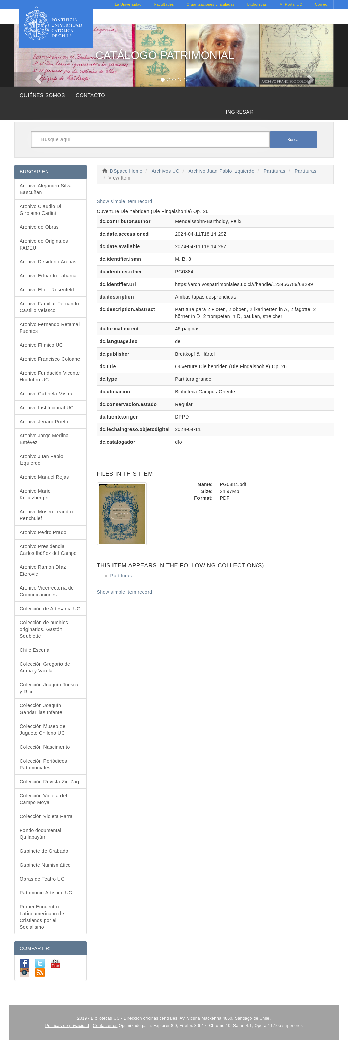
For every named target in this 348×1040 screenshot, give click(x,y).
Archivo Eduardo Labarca (48, 275)
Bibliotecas (257, 4)
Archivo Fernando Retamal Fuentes (50, 328)
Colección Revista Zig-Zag (49, 781)
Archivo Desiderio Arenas (48, 262)
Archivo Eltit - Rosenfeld (47, 289)
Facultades (164, 4)
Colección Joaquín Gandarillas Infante (41, 709)
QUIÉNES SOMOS (42, 95)
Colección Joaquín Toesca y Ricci (49, 688)
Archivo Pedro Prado (43, 532)
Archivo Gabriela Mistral (47, 393)
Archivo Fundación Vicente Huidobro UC (50, 376)
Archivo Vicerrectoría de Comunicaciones (47, 591)
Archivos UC (165, 171)
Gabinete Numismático (45, 865)
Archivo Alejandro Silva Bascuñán (46, 189)
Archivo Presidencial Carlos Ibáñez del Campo (48, 550)
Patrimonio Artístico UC (46, 893)
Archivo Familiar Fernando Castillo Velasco (49, 307)
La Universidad (128, 4)
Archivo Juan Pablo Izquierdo (222, 171)
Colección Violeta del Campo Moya (43, 799)
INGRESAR (240, 112)
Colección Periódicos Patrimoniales (43, 764)
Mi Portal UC (290, 4)
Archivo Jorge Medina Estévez (44, 439)
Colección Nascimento (45, 747)
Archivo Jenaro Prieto (44, 421)
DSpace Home (126, 171)
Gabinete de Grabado (44, 851)
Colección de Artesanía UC (50, 608)
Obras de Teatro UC (42, 879)
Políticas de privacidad (67, 1025)
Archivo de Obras (39, 227)
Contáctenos (105, 1025)
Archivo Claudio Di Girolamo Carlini (41, 210)
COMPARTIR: (35, 948)
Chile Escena (35, 650)
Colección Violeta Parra (46, 816)
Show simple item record (124, 201)
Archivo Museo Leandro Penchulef (46, 515)
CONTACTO (90, 95)
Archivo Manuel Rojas (44, 477)
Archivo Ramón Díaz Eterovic (43, 570)
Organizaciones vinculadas (211, 4)
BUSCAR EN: (35, 171)
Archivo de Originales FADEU (44, 244)
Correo (321, 4)
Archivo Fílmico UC (41, 345)
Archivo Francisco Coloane (50, 359)
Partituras (274, 171)
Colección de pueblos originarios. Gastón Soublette (44, 629)
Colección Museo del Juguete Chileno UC (43, 729)
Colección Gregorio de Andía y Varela (45, 667)
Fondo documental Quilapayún (41, 834)
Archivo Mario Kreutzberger (35, 494)
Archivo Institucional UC (47, 407)
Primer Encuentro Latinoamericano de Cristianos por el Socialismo (42, 917)
